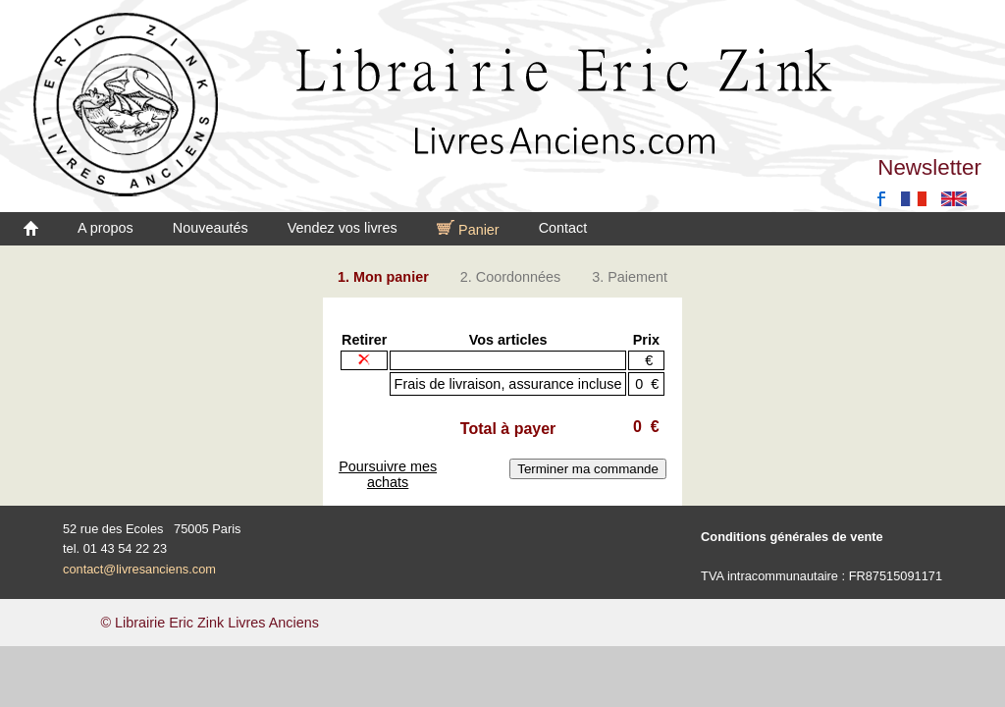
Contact (563, 228)
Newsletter (929, 167)
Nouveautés (210, 228)
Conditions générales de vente (792, 536)
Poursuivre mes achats (388, 474)
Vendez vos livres (342, 228)
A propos (105, 228)
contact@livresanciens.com (139, 569)
